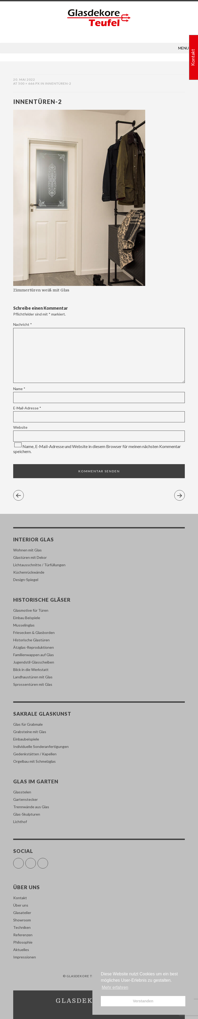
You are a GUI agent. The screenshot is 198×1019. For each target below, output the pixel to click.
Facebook (23, 861)
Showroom (22, 920)
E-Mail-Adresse (27, 408)
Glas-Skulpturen (26, 814)
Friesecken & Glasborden (34, 632)
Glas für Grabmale (28, 724)
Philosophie (22, 942)
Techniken (22, 927)
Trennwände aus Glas (31, 807)
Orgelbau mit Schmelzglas (34, 761)
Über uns (20, 905)
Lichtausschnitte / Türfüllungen (39, 565)
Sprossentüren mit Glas (32, 684)
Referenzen (22, 935)
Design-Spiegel (25, 579)
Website (20, 427)
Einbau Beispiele (26, 617)
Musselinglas (24, 625)
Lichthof (20, 821)
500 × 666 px (29, 83)
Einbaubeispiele (26, 739)
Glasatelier (22, 912)
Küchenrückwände (28, 572)
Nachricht (22, 324)
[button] (183, 48)
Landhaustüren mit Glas (33, 677)
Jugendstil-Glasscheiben (33, 662)
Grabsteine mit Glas (29, 731)
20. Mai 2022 (24, 79)
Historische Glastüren (31, 640)
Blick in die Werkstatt (31, 669)
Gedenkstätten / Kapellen (34, 754)
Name (19, 388)
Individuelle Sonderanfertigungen (41, 746)
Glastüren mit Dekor (30, 557)
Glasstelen (22, 792)
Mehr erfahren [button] (115, 987)
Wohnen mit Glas (27, 550)
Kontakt (20, 897)
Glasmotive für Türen (30, 610)
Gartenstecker (25, 799)
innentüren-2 (58, 83)
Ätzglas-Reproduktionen (33, 647)
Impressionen (24, 957)
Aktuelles (21, 949)
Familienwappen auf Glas (33, 654)
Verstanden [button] (143, 1001)
